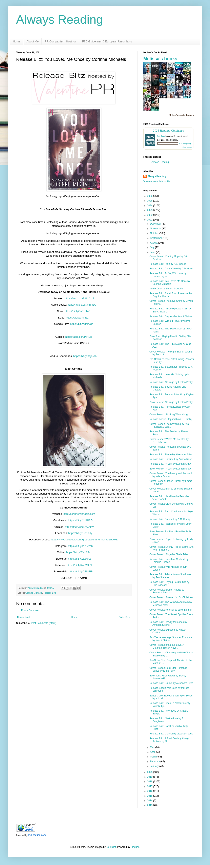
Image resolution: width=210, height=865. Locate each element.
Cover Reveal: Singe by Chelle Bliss (168, 554)
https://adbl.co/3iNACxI (78, 336)
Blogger (135, 847)
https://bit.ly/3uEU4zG (77, 311)
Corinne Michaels (33, 593)
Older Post (124, 617)
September (156, 238)
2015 (150, 795)
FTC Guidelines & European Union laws (107, 41)
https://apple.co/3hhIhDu (81, 304)
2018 (150, 781)
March (154, 756)
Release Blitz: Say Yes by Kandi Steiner (170, 316)
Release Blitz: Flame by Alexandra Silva (170, 454)
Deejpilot (111, 847)
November (156, 228)
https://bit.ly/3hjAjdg (81, 323)
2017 (150, 786)
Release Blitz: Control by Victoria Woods (171, 733)
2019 (150, 776)
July (152, 247)
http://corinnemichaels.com (79, 513)
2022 (150, 215)
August (154, 242)
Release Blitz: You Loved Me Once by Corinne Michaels (169, 282)
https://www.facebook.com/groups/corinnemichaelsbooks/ (84, 539)
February (155, 761)
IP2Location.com (37, 835)
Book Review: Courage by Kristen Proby (171, 402)
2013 (150, 805)
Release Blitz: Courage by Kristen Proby (171, 382)
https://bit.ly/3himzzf (77, 317)
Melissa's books (160, 58)
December (156, 223)
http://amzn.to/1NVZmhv (79, 526)
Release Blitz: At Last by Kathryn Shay (170, 463)
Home (16, 41)
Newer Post (23, 617)
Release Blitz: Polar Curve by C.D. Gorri (170, 268)
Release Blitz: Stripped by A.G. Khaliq (169, 519)
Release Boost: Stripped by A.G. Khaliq (170, 419)
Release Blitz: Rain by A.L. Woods (167, 264)
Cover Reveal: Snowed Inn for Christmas (171, 597)
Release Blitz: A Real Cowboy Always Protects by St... (169, 740)
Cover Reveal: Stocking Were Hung (168, 414)
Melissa (161, 136)
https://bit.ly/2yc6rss (79, 558)
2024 (150, 205)
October (154, 233)
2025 (150, 200)
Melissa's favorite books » (181, 115)
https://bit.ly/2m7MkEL (80, 565)
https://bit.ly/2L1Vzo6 (80, 545)
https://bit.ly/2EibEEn (81, 571)
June (153, 252)
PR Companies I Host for (60, 41)
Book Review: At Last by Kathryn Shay (170, 468)
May (152, 747)
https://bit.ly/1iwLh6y (80, 533)
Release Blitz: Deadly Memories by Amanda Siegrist (168, 623)
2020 (150, 772)
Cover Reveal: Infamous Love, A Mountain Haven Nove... (166, 646)
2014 (150, 800)
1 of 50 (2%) (185, 143)
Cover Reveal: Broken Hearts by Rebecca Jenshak (166, 591)
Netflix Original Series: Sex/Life (166, 288)
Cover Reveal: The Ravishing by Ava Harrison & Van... (169, 425)
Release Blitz (49, 593)
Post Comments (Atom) (43, 623)
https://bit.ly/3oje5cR (85, 356)
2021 (150, 219)
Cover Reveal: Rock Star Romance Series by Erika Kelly (168, 669)
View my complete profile (156, 181)
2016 (150, 791)
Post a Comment (30, 610)
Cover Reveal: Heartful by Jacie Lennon (170, 609)
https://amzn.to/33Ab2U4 (79, 298)
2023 (150, 210)
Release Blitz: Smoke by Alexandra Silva (171, 683)
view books (187, 147)
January (154, 766)
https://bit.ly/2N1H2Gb (81, 520)
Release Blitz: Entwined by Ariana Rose (170, 459)
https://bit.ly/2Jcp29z (78, 552)
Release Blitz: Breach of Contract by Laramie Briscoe (168, 560)
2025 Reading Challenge (168, 130)
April (152, 752)
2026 (150, 196)
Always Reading (59, 19)
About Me (32, 41)
